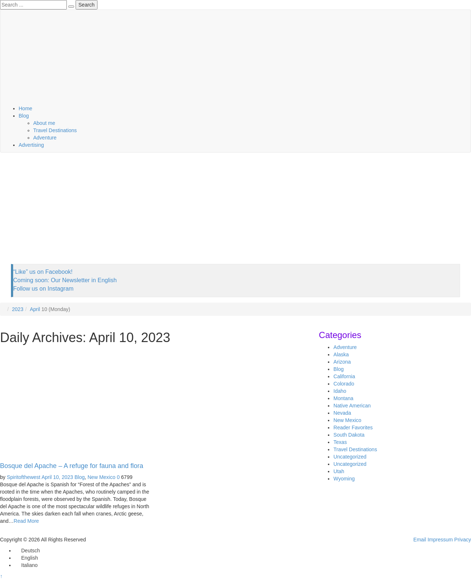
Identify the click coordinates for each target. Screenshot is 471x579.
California (344, 376)
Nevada (342, 413)
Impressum (440, 539)
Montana (343, 398)
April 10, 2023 (57, 477)
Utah (338, 471)
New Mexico (101, 477)
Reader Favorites (352, 427)
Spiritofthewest (24, 477)
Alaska (341, 354)
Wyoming (344, 479)
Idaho (339, 391)
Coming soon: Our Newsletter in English (65, 280)
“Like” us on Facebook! (43, 272)
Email (419, 539)
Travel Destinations (55, 130)
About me (44, 123)
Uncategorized (349, 457)
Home (25, 108)
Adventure (45, 138)
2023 (17, 309)
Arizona (342, 362)
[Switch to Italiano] (26, 565)
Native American (352, 406)
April (35, 309)
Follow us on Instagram (43, 288)
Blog (24, 116)
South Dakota (348, 435)
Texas (340, 442)
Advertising (31, 145)
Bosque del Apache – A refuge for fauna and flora (71, 465)
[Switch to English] (26, 558)
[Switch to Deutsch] (27, 550)
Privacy (462, 539)
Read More (26, 521)
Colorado (343, 384)
